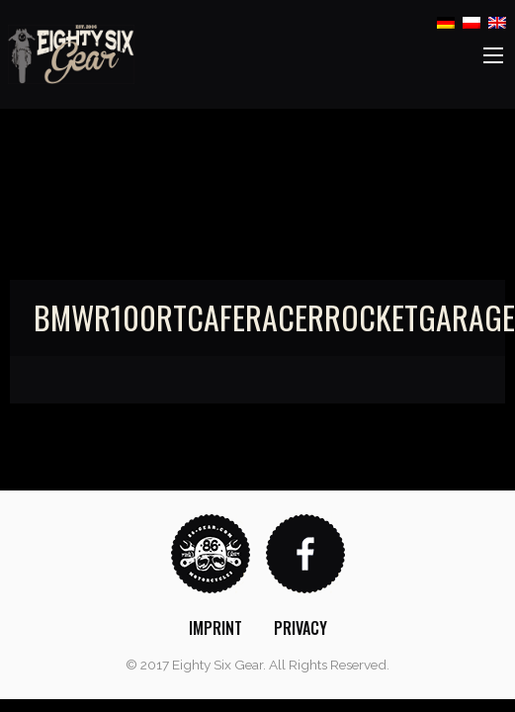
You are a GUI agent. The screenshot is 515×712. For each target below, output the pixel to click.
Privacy (300, 628)
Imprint (215, 628)
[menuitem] (215, 628)
